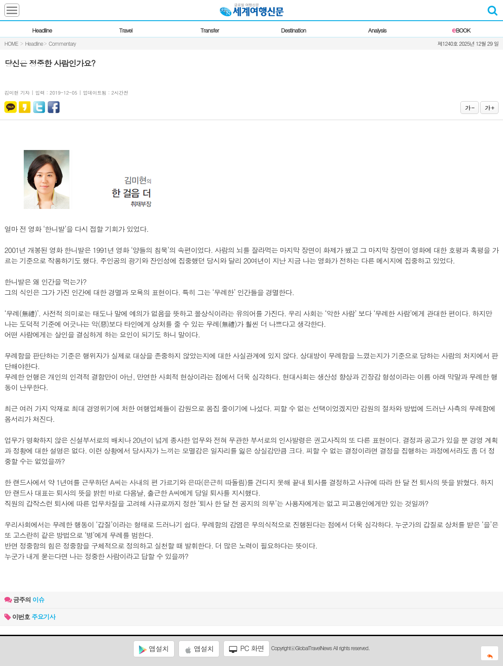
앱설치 (153, 649)
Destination (293, 30)
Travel (125, 30)
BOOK (461, 30)
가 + (489, 107)
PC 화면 (246, 648)
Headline (42, 30)
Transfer (209, 30)
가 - (469, 107)
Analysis (377, 30)
